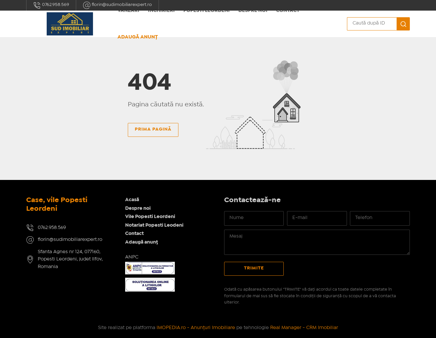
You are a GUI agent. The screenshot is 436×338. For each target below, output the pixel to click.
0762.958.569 (51, 5)
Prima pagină (153, 129)
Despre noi (138, 208)
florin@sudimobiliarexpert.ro (70, 240)
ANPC (131, 257)
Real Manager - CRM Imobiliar (304, 328)
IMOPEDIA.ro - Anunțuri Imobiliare (196, 328)
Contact (134, 234)
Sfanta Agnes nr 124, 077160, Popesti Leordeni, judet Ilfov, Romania (70, 259)
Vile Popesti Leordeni (150, 217)
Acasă (132, 200)
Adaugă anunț (138, 37)
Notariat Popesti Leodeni (154, 225)
